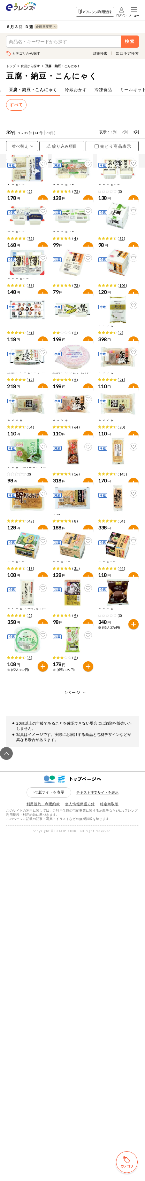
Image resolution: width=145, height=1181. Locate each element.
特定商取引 (109, 1148)
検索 (130, 41)
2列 (125, 132)
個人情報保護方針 (80, 1148)
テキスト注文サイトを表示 (97, 1136)
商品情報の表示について (30, 160)
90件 (49, 132)
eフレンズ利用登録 (95, 11)
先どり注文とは (75, 160)
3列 (136, 132)
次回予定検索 (127, 53)
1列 (114, 132)
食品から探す (30, 66)
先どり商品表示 (113, 146)
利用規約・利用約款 (43, 1148)
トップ (11, 66)
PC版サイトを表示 (49, 1136)
